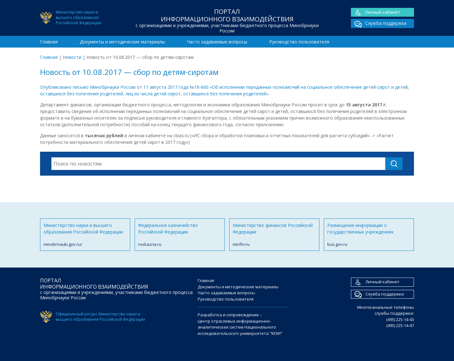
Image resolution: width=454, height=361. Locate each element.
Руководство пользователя (299, 42)
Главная (49, 42)
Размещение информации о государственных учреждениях (368, 235)
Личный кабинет (375, 12)
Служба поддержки (378, 23)
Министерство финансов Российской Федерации (274, 235)
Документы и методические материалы (122, 42)
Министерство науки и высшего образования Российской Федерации (85, 235)
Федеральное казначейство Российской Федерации (179, 235)
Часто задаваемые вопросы (217, 42)
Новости (72, 57)
